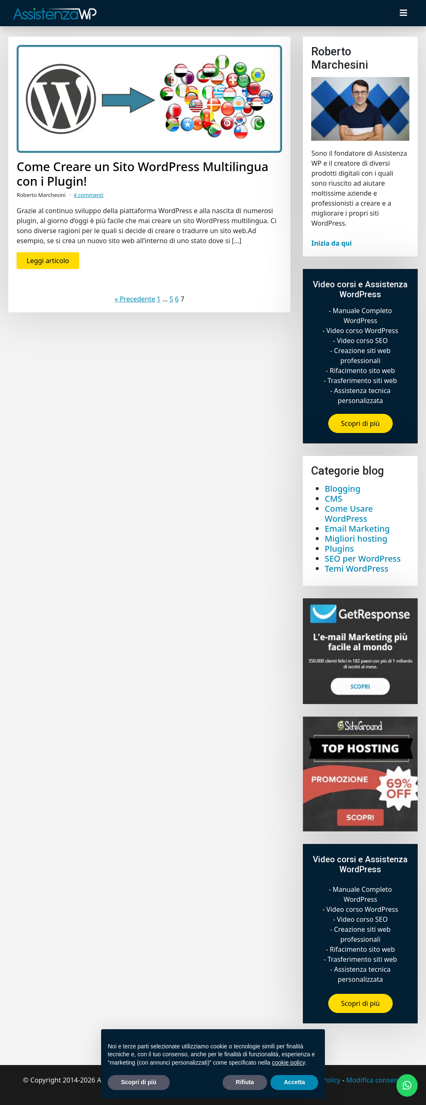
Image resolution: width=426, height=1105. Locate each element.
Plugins (339, 548)
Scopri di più (360, 423)
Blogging (342, 488)
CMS (333, 498)
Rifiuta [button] (245, 1082)
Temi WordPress (356, 568)
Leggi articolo (48, 260)
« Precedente (134, 299)
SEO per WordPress (362, 558)
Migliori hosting (355, 538)
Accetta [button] (294, 1082)
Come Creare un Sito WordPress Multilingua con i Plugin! (142, 174)
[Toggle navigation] (403, 13)
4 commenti (89, 195)
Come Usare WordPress (348, 513)
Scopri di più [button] (138, 1082)
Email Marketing (356, 528)
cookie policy (288, 1062)
